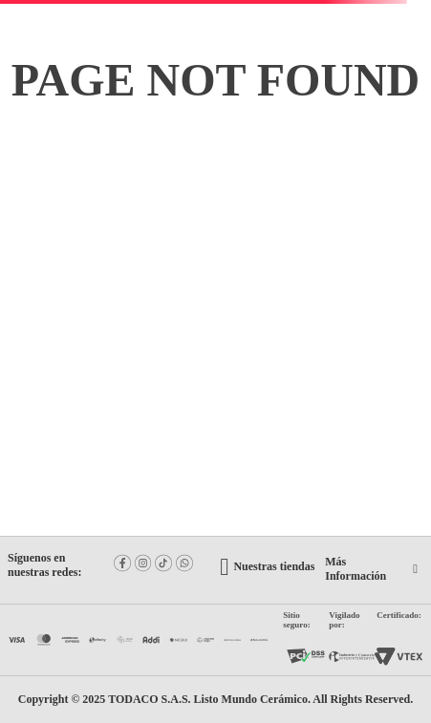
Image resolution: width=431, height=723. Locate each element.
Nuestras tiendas (273, 566)
